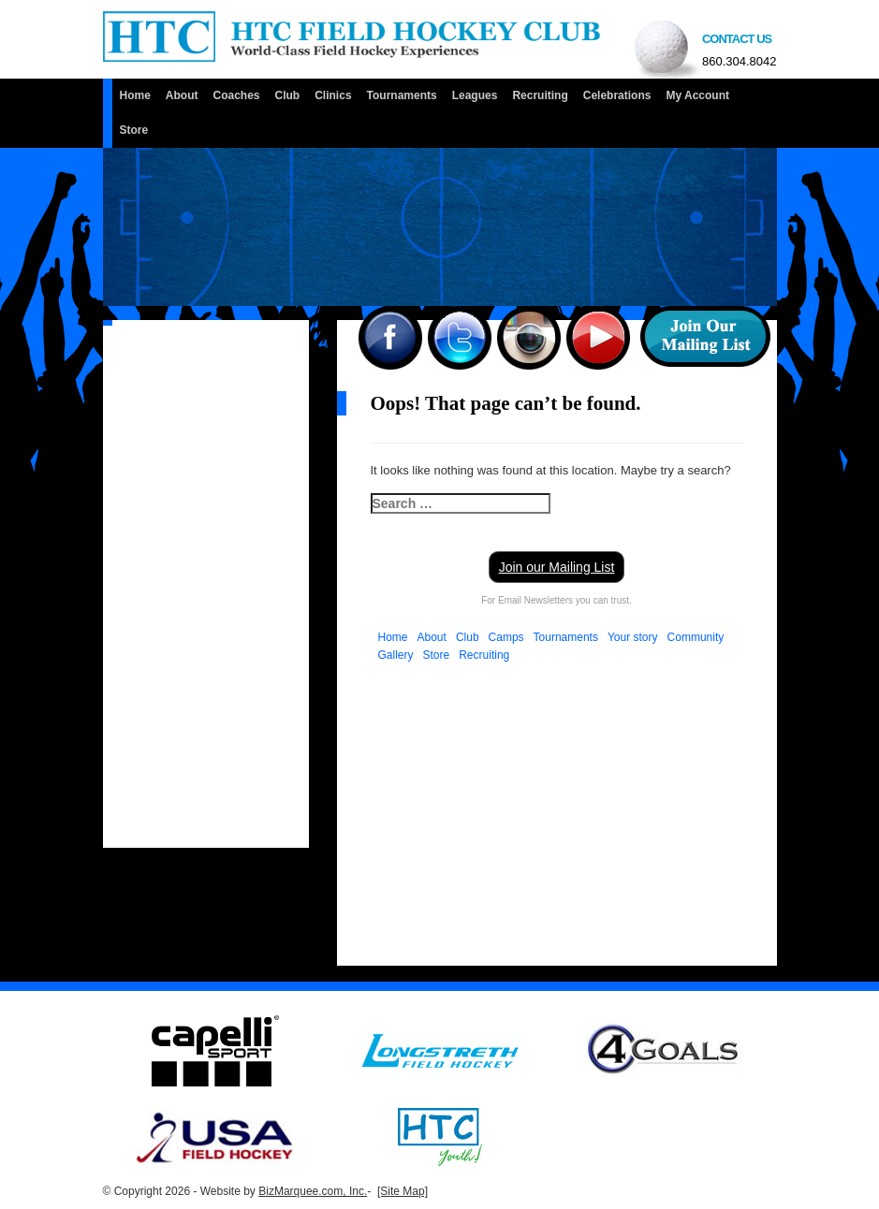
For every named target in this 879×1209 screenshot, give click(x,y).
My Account (697, 95)
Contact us (739, 52)
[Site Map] (402, 1191)
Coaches (236, 95)
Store (134, 130)
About (182, 95)
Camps (506, 637)
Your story (633, 637)
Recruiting (539, 95)
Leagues (475, 95)
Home (135, 95)
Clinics (333, 95)
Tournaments (402, 95)
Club (287, 95)
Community (696, 637)
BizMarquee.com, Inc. (312, 1191)
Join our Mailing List (557, 567)
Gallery (396, 655)
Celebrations (617, 95)
